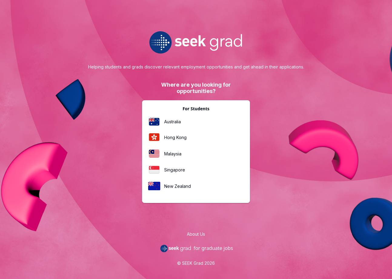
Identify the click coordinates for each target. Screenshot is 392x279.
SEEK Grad (192, 263)
